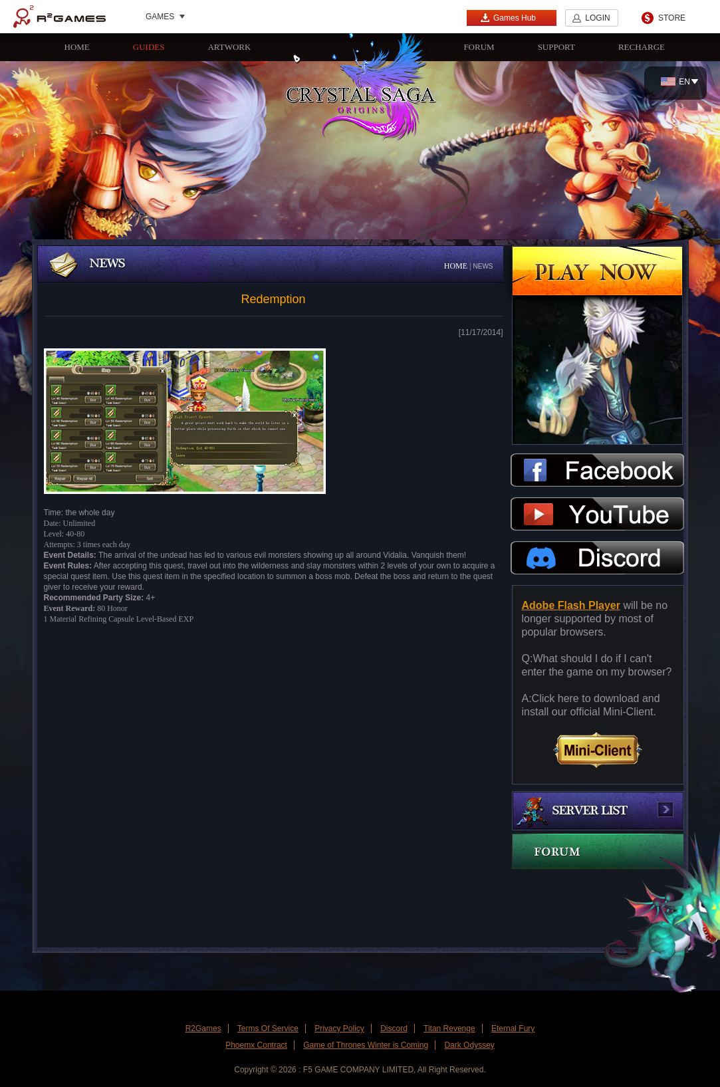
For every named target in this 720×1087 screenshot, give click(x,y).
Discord (394, 1028)
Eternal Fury (513, 1028)
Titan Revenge (449, 1028)
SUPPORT (556, 47)
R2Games (59, 16)
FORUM (478, 47)
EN (675, 81)
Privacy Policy (339, 1028)
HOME (77, 47)
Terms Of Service (268, 1028)
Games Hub (508, 18)
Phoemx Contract (256, 1045)
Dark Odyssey (469, 1045)
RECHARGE (641, 47)
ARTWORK (229, 47)
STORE (671, 18)
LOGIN (597, 18)
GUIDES (149, 47)
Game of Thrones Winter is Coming (365, 1045)
